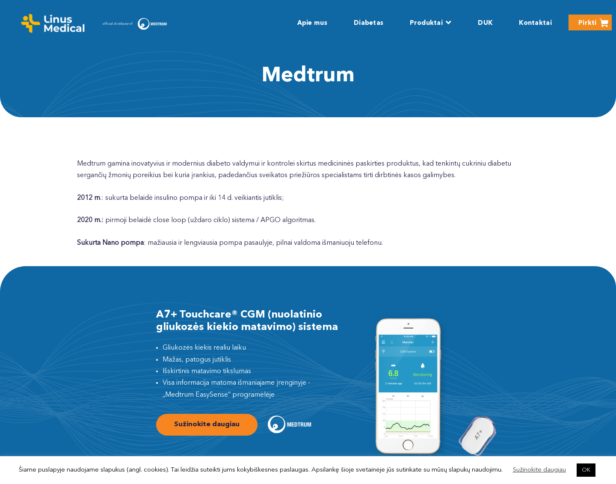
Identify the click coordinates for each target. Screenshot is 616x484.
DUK (485, 23)
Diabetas (368, 23)
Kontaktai (535, 23)
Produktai (426, 23)
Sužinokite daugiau (207, 424)
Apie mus (312, 23)
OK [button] (586, 470)
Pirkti (587, 23)
